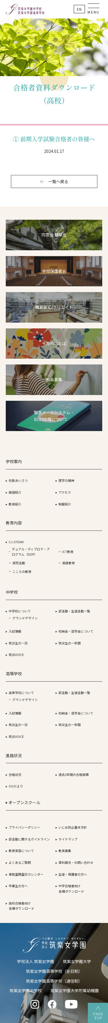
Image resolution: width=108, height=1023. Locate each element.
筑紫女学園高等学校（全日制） (54, 971)
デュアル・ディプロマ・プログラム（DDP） (31, 552)
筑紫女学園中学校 (26, 990)
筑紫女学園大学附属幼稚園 (74, 990)
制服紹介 (64, 504)
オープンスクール (23, 802)
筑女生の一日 (18, 643)
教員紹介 (15, 504)
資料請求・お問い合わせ (75, 862)
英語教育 (68, 563)
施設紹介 (15, 492)
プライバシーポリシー (24, 827)
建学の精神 (66, 480)
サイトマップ (67, 839)
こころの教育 (21, 571)
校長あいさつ (18, 480)
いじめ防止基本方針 (72, 827)
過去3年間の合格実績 (73, 774)
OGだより (16, 786)
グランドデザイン (25, 618)
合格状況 (15, 774)
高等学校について (21, 692)
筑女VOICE (16, 654)
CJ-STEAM (16, 541)
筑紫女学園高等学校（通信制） (54, 981)
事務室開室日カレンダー (26, 874)
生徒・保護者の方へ (72, 874)
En (79, 9)
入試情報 (15, 631)
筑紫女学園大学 (77, 961)
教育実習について (21, 850)
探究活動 (18, 563)
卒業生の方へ (18, 885)
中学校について (20, 611)
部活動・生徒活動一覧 (74, 611)
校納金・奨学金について (75, 631)
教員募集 (64, 850)
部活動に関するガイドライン (29, 839)
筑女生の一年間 (69, 643)
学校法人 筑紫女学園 (35, 961)
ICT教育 (67, 551)
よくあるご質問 (20, 862)
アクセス (64, 492)
